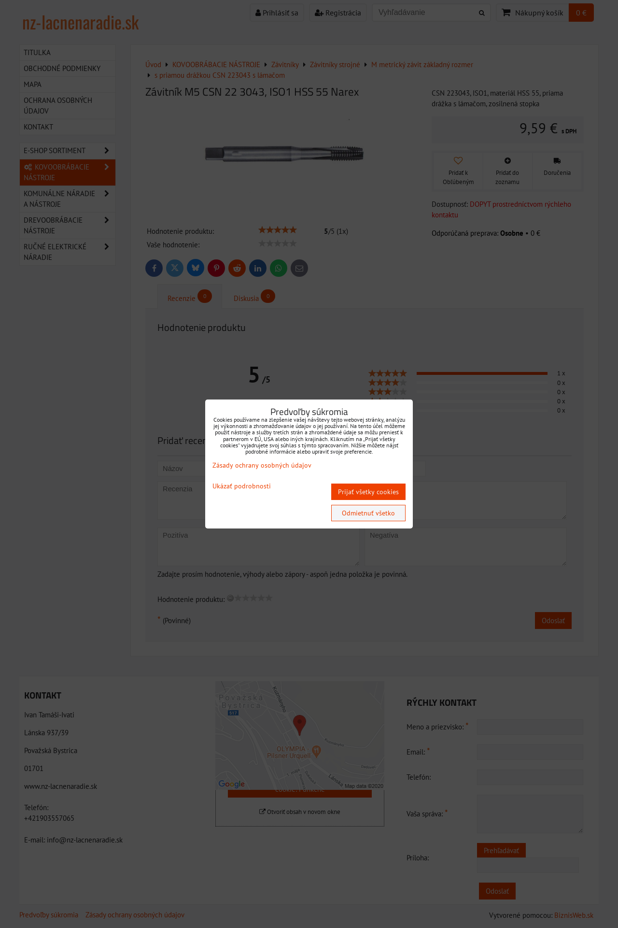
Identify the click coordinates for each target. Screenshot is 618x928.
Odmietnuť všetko (368, 513)
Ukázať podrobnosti (241, 486)
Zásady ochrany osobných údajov (261, 465)
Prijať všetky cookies (368, 491)
